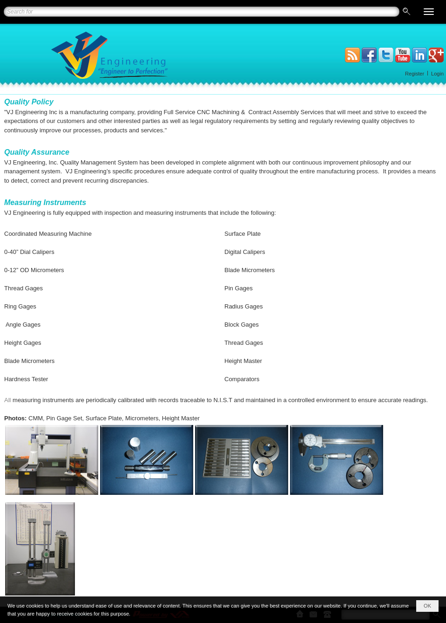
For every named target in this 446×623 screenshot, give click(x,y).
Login (437, 73)
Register (414, 73)
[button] (429, 12)
